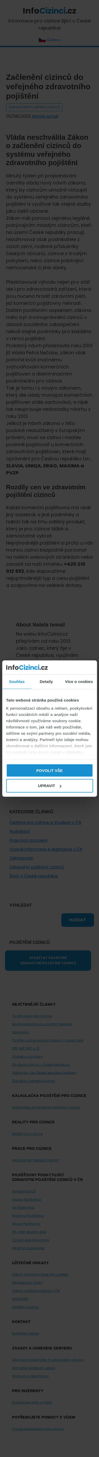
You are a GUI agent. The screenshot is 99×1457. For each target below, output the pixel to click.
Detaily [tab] (46, 681)
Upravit (50, 785)
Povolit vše (49, 770)
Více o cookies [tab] (79, 681)
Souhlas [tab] (17, 681)
